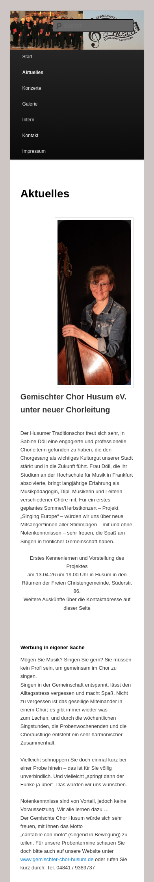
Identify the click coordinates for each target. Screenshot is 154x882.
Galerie (30, 104)
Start (27, 56)
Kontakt (30, 135)
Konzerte (31, 88)
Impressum (34, 151)
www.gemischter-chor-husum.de (57, 859)
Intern (28, 120)
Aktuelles (32, 72)
